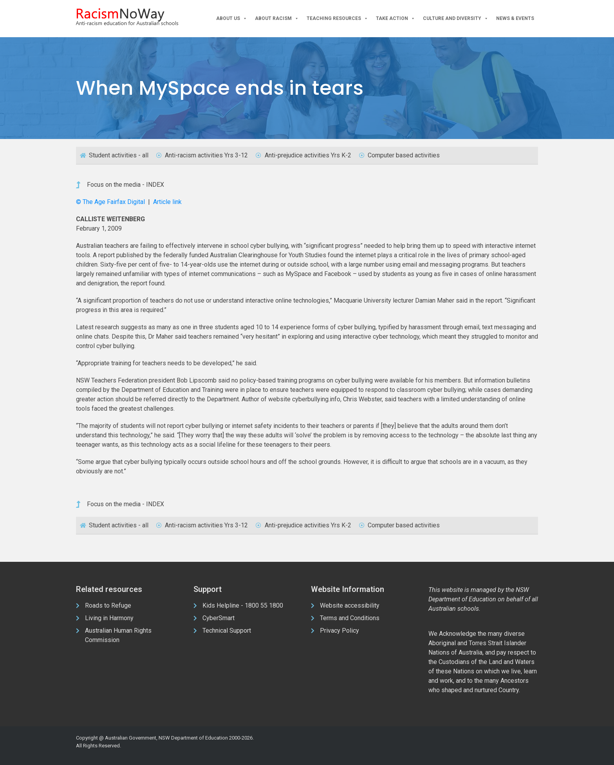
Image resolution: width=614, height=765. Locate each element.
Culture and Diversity (455, 18)
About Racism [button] (277, 18)
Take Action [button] (395, 18)
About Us (231, 18)
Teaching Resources (337, 18)
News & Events (515, 18)
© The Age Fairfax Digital (111, 202)
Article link (167, 202)
